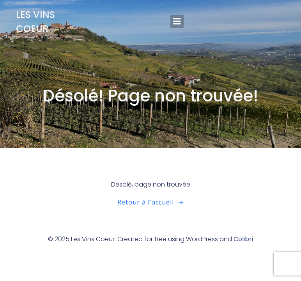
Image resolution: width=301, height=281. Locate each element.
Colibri (243, 239)
